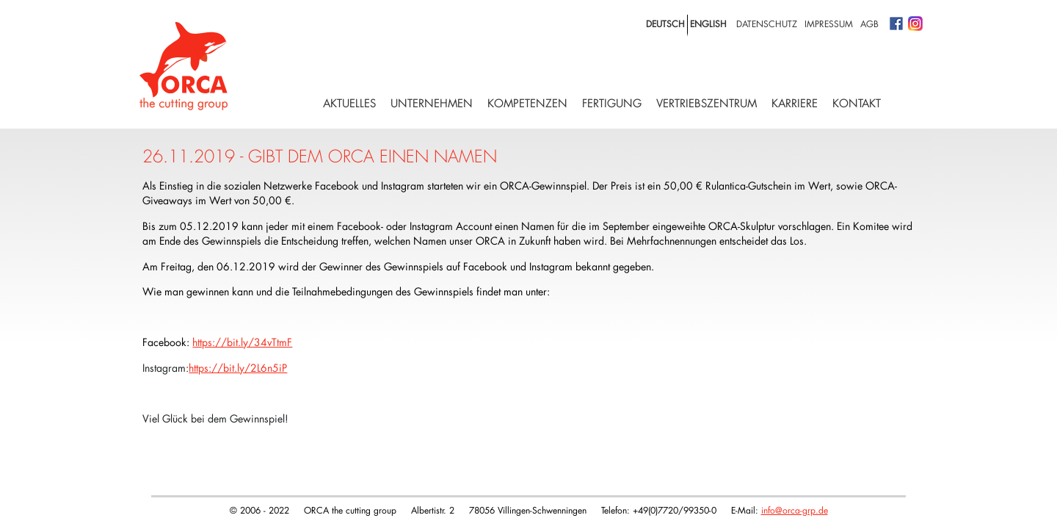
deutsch (665, 23)
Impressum (828, 23)
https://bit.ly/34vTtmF (242, 342)
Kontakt (856, 103)
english (708, 23)
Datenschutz (766, 23)
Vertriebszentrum (706, 103)
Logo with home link (183, 66)
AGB (869, 23)
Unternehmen (432, 103)
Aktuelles (349, 103)
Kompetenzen (527, 103)
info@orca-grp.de (794, 510)
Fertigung (612, 103)
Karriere (794, 103)
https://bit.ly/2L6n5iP (238, 368)
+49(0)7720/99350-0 (674, 510)
